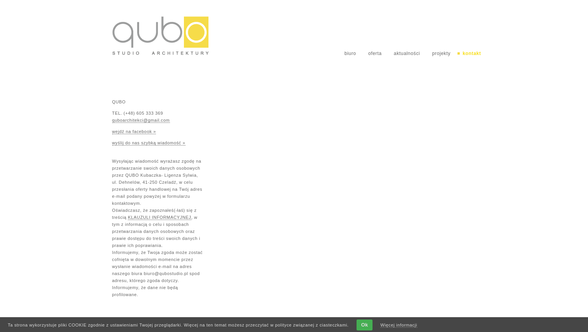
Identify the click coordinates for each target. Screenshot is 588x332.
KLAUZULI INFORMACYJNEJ (159, 217)
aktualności (407, 53)
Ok (364, 325)
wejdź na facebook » (134, 131)
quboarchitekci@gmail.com (141, 120)
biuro (350, 53)
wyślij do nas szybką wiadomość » (148, 142)
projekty (441, 53)
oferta (375, 53)
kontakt (472, 53)
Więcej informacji (398, 325)
